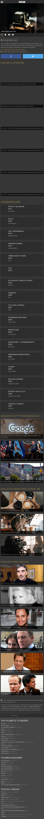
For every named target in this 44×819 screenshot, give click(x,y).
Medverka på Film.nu (5, 797)
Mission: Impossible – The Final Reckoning (9, 749)
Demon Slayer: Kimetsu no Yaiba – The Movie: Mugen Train (12, 742)
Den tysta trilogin (4, 740)
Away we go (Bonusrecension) (7, 768)
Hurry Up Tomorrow (5, 747)
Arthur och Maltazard (5, 760)
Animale (2, 743)
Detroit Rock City (18, 47)
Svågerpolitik (3, 816)
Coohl (2, 803)
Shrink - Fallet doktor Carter (6, 769)
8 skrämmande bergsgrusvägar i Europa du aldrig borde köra (13, 810)
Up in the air (3, 771)
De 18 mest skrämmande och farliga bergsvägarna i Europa (12, 807)
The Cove (3, 775)
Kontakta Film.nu (4, 794)
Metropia (3, 782)
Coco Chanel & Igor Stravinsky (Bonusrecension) (10, 784)
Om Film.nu (3, 792)
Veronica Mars (7, 47)
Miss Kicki (3, 781)
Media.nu (3, 814)
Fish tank (3, 773)
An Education (3, 762)
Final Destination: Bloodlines (6, 745)
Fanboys (30, 47)
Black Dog (3, 723)
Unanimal (3, 730)
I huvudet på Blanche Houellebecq (7, 727)
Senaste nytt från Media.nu (20, 416)
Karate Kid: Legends (5, 753)
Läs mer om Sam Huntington (13, 50)
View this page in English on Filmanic (9, 40)
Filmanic (2, 801)
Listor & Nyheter (12, 62)
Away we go (3, 764)
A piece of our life (4, 779)
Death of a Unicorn (4, 738)
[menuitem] (2, 715)
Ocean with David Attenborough (7, 734)
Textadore (3, 812)
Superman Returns (38, 45)
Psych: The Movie (27, 45)
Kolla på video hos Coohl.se (20, 489)
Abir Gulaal (3, 736)
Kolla (2, 808)
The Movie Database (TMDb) (36, 705)
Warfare (2, 732)
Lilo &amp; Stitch (4, 751)
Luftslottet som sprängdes (6, 766)
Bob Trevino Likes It (5, 725)
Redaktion (3, 795)
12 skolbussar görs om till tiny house (8, 805)
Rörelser (2, 729)
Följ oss (2, 799)
